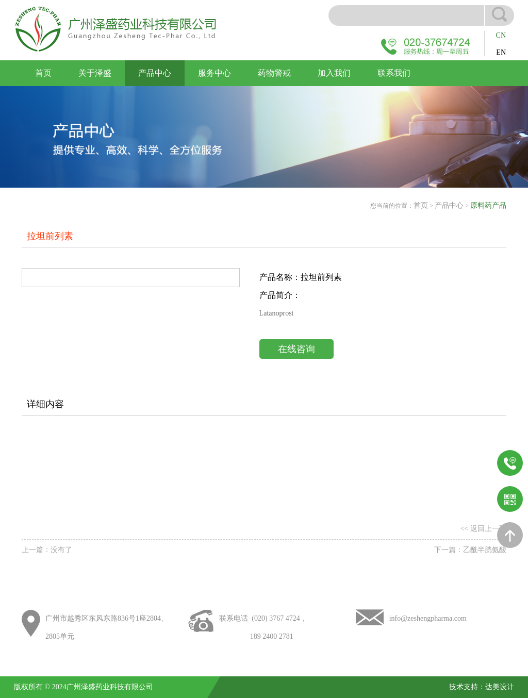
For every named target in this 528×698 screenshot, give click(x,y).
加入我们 (334, 73)
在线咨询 (296, 349)
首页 (43, 73)
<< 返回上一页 (483, 529)
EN (501, 52)
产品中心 (154, 73)
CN (501, 35)
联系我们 (393, 73)
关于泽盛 (94, 73)
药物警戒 (274, 73)
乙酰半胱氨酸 (484, 550)
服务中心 (214, 73)
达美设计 (499, 687)
